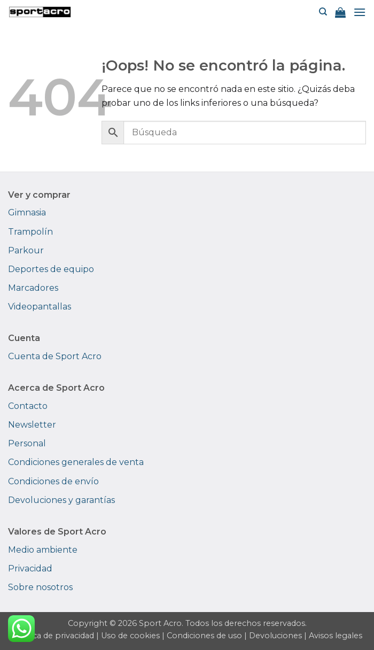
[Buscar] (323, 12)
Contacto (28, 406)
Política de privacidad (53, 635)
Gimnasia (27, 212)
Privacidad (30, 568)
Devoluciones (275, 635)
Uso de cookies (130, 635)
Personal (27, 443)
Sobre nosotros (40, 587)
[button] (340, 12)
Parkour (26, 250)
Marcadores (33, 288)
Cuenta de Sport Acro (55, 356)
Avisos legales (335, 635)
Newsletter (32, 425)
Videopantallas (39, 306)
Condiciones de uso (204, 635)
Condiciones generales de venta (76, 462)
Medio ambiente (42, 550)
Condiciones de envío (53, 481)
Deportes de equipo (51, 269)
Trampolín (30, 232)
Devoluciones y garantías (61, 500)
